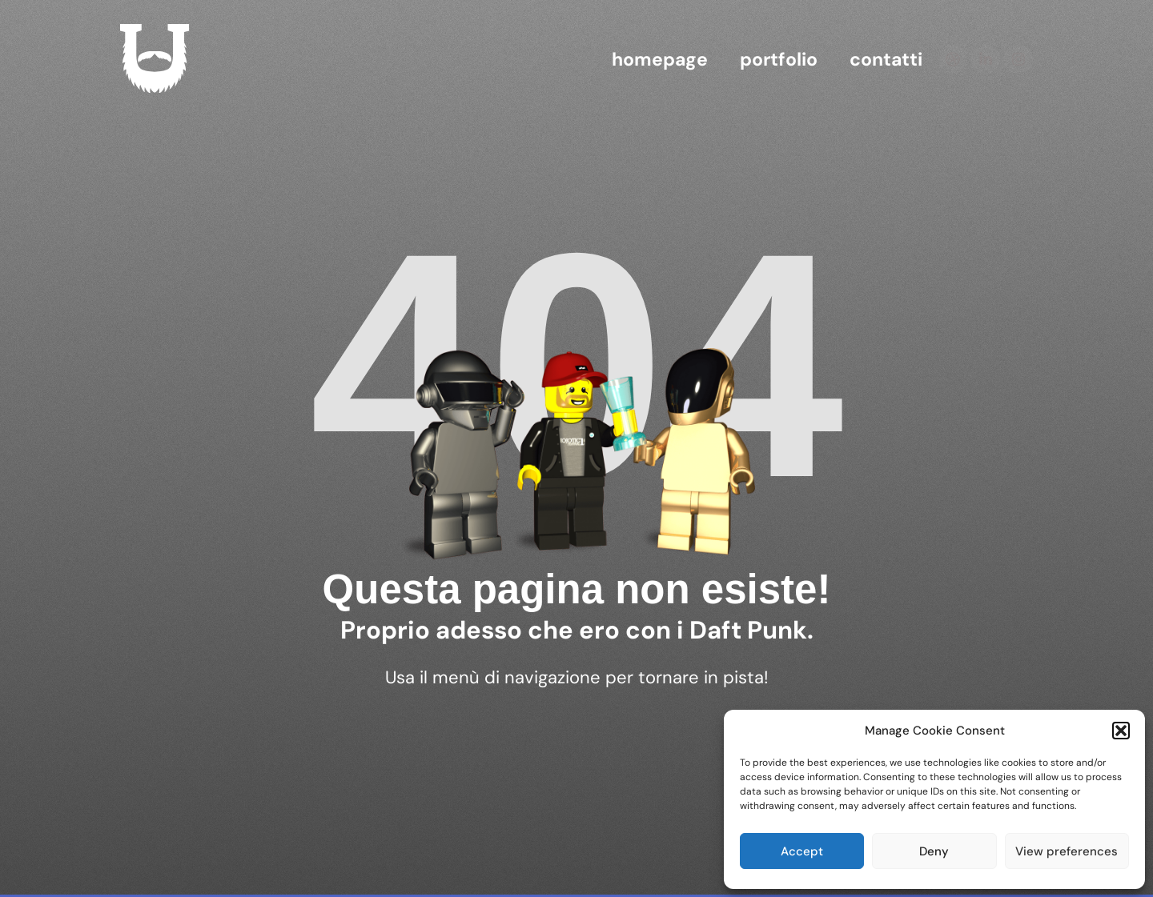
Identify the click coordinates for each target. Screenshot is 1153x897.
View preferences (1066, 851)
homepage (660, 59)
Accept (802, 851)
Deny (934, 851)
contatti (886, 59)
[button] (1121, 731)
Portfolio (779, 59)
